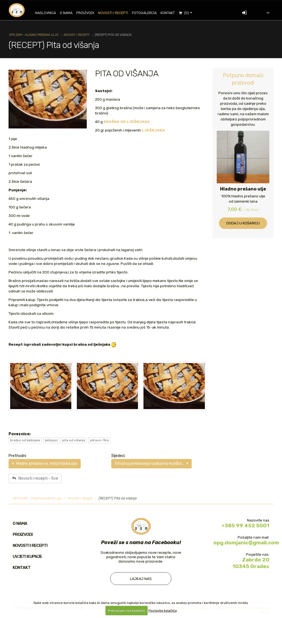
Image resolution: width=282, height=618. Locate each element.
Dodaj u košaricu (243, 223)
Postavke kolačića (162, 610)
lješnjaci (51, 440)
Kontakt (171, 13)
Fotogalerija (147, 13)
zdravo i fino (99, 440)
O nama (69, 13)
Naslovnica (48, 13)
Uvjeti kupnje (27, 556)
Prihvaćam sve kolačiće (126, 610)
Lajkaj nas (141, 578)
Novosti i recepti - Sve (35, 478)
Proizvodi (88, 13)
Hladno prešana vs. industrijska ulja (44, 463)
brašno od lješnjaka (25, 440)
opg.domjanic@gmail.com (246, 542)
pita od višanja (73, 440)
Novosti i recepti (116, 13)
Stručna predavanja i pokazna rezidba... (151, 463)
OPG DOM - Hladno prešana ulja (33, 35)
